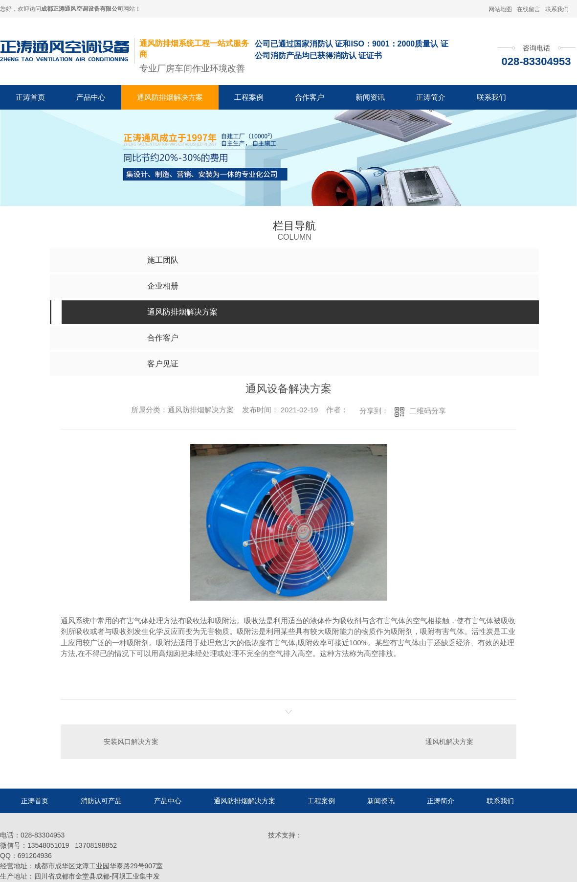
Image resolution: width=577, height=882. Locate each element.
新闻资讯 (370, 97)
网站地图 (500, 9)
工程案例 (249, 97)
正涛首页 (30, 97)
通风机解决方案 (449, 742)
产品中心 (91, 97)
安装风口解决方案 (131, 742)
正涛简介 (430, 97)
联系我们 (557, 9)
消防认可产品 (101, 801)
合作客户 (309, 97)
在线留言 (528, 9)
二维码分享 (427, 411)
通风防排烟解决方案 (170, 97)
